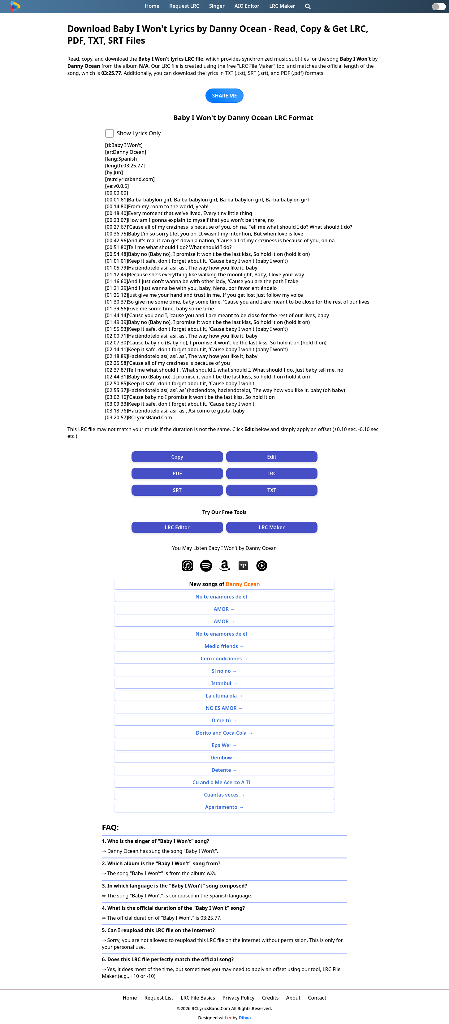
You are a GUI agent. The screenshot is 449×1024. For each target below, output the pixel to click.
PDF (177, 473)
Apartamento (221, 807)
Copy (177, 456)
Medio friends (221, 646)
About (293, 997)
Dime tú (221, 720)
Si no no (221, 671)
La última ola (221, 695)
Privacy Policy (238, 997)
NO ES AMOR (221, 708)
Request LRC (184, 5)
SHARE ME (224, 95)
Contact (317, 997)
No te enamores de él (221, 596)
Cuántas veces (221, 794)
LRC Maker (282, 5)
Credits (270, 997)
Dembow (221, 757)
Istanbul (221, 683)
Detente (221, 770)
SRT (177, 490)
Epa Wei (221, 745)
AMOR (221, 609)
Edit (271, 456)
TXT (271, 490)
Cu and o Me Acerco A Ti (221, 782)
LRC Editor (177, 527)
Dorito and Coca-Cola (221, 732)
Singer (217, 5)
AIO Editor (247, 5)
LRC (271, 473)
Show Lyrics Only (139, 133)
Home (152, 5)
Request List (159, 997)
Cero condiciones (221, 658)
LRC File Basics (198, 997)
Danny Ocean (243, 584)
